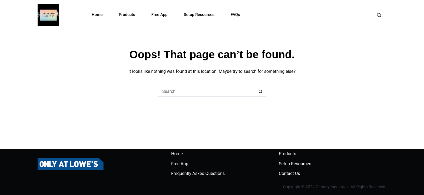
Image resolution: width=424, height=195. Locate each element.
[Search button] (260, 91)
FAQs (235, 14)
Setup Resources (199, 14)
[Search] (379, 15)
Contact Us (289, 173)
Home (97, 14)
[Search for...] (206, 91)
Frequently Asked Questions (198, 173)
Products (127, 14)
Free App (159, 14)
